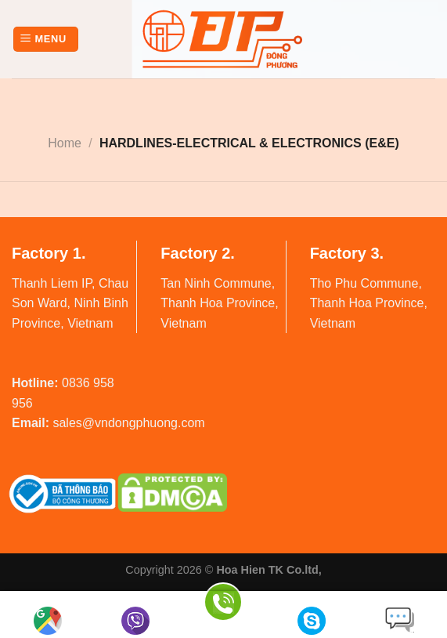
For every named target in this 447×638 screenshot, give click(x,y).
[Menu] (45, 40)
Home (64, 143)
